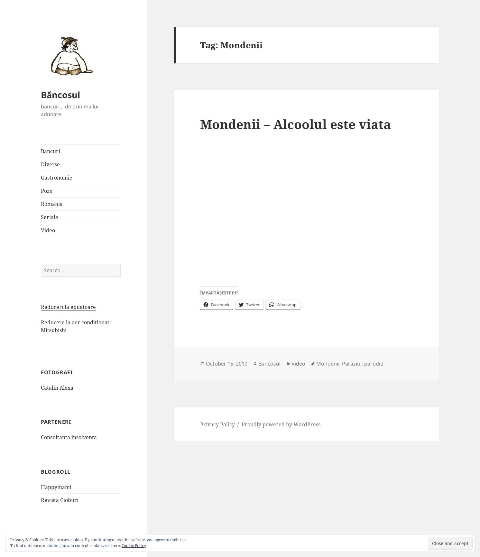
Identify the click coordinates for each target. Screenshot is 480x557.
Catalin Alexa (57, 387)
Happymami (56, 487)
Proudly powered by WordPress (281, 424)
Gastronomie (56, 177)
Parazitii (352, 363)
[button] (70, 56)
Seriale (49, 217)
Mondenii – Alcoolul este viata (295, 124)
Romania (52, 204)
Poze (46, 190)
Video (48, 230)
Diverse (50, 164)
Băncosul (60, 95)
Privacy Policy (217, 424)
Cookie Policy (134, 545)
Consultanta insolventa (69, 437)
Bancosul (269, 363)
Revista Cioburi (59, 500)
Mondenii (327, 363)
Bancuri (50, 151)
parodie (373, 363)
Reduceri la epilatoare (68, 307)
